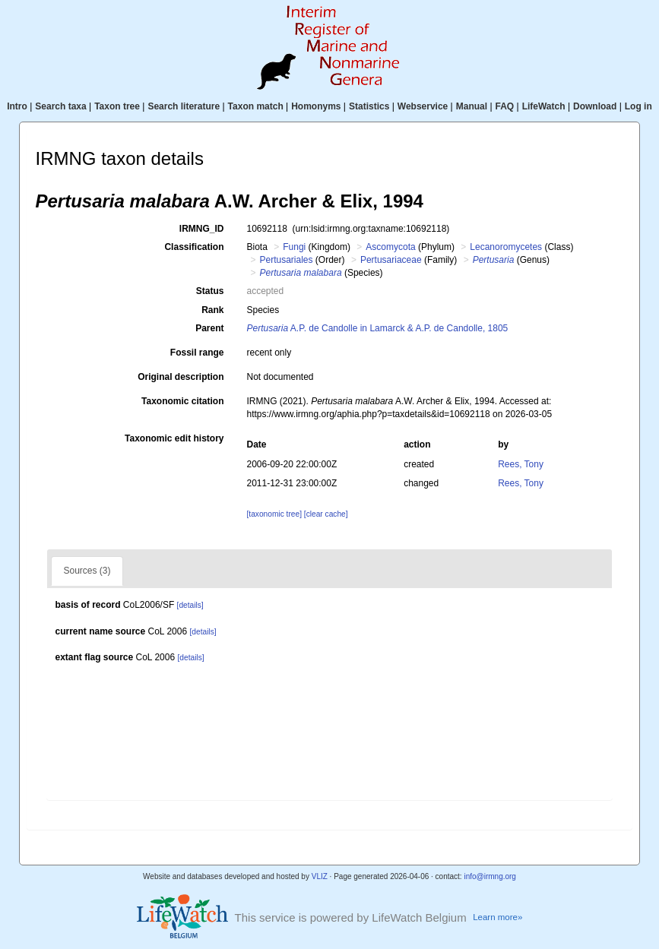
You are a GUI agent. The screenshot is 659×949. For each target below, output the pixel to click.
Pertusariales (286, 260)
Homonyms (316, 106)
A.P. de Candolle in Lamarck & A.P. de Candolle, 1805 (377, 328)
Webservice (423, 106)
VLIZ (320, 876)
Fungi (294, 247)
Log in (638, 106)
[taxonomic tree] (273, 514)
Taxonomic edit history (174, 438)
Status (210, 291)
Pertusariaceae (391, 260)
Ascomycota (390, 247)
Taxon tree (117, 106)
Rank (212, 310)
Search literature (183, 106)
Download (594, 106)
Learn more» (497, 917)
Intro (17, 106)
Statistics (369, 106)
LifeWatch (544, 106)
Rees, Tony (520, 464)
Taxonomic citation (182, 401)
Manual (471, 106)
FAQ (505, 106)
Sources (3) (86, 570)
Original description (180, 377)
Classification (193, 247)
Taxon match (256, 106)
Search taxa (60, 106)
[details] (190, 605)
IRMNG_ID (201, 228)
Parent (209, 328)
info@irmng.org (490, 876)
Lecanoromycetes (506, 247)
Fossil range (197, 352)
